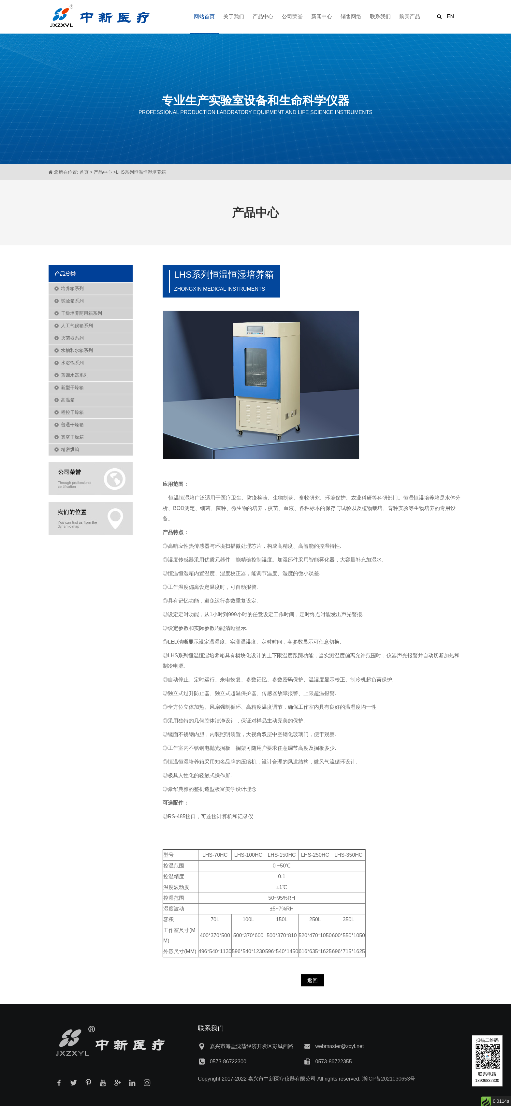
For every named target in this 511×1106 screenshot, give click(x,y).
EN (450, 16)
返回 (312, 980)
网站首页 (204, 16)
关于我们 (233, 16)
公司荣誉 (292, 16)
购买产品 (409, 16)
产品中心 (263, 16)
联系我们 (380, 16)
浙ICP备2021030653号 (389, 1079)
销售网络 (351, 16)
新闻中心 (321, 16)
